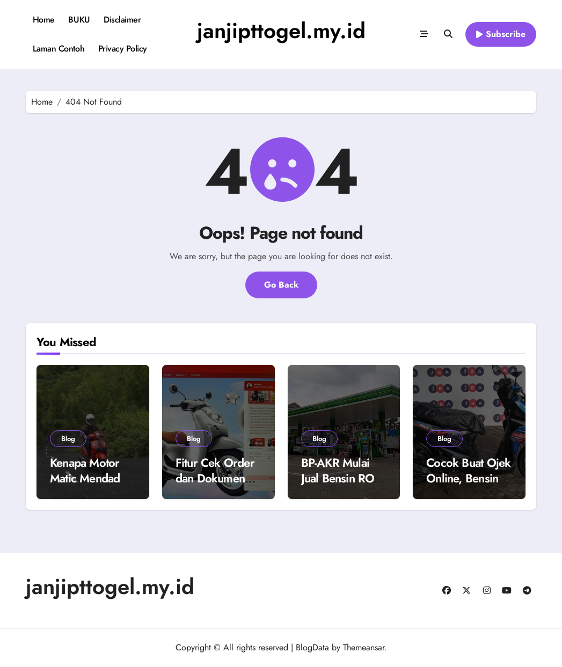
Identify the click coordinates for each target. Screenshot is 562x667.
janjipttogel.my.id (281, 30)
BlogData (312, 647)
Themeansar (363, 647)
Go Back (281, 284)
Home (44, 19)
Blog (68, 439)
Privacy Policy (122, 48)
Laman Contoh (58, 48)
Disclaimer (122, 19)
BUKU (79, 19)
